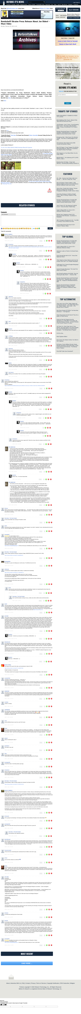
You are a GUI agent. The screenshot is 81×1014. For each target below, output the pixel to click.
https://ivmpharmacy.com (38, 609)
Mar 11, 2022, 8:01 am (13, 376)
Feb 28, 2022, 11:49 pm (9, 687)
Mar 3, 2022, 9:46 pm (16, 479)
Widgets (72, 983)
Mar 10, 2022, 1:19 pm (9, 945)
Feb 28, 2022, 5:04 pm (9, 531)
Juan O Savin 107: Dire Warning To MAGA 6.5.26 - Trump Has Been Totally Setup (67, 206)
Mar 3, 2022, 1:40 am (13, 471)
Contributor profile (13, 16)
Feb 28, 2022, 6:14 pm (13, 318)
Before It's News (15, 2)
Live (52, 4)
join (8, 130)
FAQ (23, 983)
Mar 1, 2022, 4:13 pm (9, 758)
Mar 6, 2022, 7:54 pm (9, 862)
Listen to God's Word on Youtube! (68, 41)
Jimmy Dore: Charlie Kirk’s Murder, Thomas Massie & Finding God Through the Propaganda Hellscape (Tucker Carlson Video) (68, 189)
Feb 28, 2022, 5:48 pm (9, 558)
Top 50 (59, 4)
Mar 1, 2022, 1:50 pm (9, 742)
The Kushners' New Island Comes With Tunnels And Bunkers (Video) (66, 143)
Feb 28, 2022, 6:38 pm (9, 612)
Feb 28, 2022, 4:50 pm (9, 522)
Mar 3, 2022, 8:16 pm (13, 369)
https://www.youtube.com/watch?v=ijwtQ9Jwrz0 (14, 555)
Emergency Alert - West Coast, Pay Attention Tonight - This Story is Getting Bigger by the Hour (67, 138)
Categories (75, 4)
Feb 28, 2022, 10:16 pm (16, 259)
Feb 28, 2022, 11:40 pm (13, 661)
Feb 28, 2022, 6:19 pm (9, 584)
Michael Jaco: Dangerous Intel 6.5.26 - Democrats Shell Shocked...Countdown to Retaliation (66, 215)
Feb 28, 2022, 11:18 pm (24, 427)
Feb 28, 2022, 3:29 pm (9, 240)
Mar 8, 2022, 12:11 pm (9, 873)
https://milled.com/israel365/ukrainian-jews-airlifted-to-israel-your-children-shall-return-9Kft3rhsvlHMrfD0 (25, 385)
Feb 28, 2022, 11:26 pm (24, 435)
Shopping (70, 4)
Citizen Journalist (33, 135)
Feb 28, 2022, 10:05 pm (9, 653)
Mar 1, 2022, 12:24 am (9, 698)
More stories (20, 16)
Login (74, 2)
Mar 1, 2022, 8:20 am (9, 717)
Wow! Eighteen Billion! (62, 336)
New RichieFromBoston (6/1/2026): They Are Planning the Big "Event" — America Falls (67, 274)
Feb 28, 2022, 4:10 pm (9, 388)
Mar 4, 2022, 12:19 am (24, 293)
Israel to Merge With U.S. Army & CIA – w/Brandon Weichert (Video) (66, 210)
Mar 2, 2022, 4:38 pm (9, 812)
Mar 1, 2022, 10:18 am (9, 724)
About (8, 983)
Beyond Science (23, 4)
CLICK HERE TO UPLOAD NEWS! (74, 17)
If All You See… (60, 333)
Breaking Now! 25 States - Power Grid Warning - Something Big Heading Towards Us (68, 163)
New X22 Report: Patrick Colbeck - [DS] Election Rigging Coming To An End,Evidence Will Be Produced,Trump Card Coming (67, 184)
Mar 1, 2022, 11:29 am (9, 734)
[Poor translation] (5, 1005)
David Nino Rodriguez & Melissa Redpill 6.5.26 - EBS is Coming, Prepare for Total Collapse (66, 195)
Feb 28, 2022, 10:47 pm (16, 409)
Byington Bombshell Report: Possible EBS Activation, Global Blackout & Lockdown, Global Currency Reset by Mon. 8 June (67, 132)
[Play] (67, 28)
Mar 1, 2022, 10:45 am (13, 345)
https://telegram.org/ (74, 70)
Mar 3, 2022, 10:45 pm (9, 854)
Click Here (13, 135)
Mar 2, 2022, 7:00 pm (9, 828)
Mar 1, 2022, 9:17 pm (13, 638)
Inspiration (47, 4)
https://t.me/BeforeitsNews (63, 74)
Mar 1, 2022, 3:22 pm (9, 750)
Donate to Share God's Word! (67, 44)
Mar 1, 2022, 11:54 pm (9, 777)
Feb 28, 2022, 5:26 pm (9, 548)
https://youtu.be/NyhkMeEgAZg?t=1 (12, 545)
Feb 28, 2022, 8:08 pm (9, 630)
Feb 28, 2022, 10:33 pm (13, 397)
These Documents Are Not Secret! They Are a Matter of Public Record (67, 315)
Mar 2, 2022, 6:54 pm (9, 820)
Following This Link (6, 183)
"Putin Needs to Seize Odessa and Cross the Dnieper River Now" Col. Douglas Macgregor (67, 260)
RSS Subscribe (64, 983)
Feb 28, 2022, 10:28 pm (24, 278)
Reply (41, 240)
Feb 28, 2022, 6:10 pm (9, 565)
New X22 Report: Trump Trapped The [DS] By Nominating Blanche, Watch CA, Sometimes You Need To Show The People (67, 148)
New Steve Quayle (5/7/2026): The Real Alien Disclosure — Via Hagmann (67, 311)
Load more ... (26, 963)
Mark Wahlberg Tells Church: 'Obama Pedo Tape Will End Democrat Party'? (67, 121)
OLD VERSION (74, 10)
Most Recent (64, 4)
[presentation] (67, 99)
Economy (13, 4)
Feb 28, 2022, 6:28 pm (13, 325)
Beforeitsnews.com (12, 8)
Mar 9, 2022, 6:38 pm (9, 917)
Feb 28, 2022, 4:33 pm (9, 514)
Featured (8, 4)
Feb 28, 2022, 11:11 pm (13, 333)
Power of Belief (31, 4)
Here (9, 98)
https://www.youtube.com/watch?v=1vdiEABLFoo (14, 572)
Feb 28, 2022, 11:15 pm (20, 417)
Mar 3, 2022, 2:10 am (13, 504)
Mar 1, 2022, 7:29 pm (9, 766)
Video (55, 4)
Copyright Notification (53, 983)
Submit (67, 103)
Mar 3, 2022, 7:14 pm (16, 600)
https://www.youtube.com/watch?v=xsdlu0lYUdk (14, 668)
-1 (44, 558)
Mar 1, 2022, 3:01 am (9, 706)
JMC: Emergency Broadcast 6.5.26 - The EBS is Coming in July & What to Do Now (68, 221)
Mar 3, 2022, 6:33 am (9, 846)
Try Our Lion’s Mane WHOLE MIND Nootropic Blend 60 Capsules (16, 147)
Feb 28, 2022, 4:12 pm (13, 250)
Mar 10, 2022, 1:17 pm (9, 935)
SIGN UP (61, 91)
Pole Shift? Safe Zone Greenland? (65, 351)
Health (17, 4)
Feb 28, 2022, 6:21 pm (13, 592)
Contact (28, 983)
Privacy (33, 983)
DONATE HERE (60, 10)
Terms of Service (41, 983)
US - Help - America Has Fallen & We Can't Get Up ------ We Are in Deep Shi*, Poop (67, 179)
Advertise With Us (16, 983)
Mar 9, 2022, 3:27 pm (9, 909)
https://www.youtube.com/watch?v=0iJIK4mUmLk (14, 784)
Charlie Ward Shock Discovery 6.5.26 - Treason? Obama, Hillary (66, 225)
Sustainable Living (40, 4)
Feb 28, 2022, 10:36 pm (9, 674)
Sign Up (78, 2)
